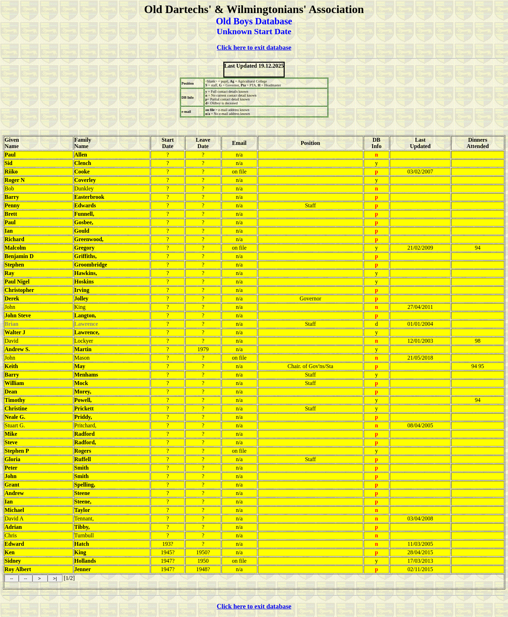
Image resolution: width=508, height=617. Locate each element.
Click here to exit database (254, 47)
